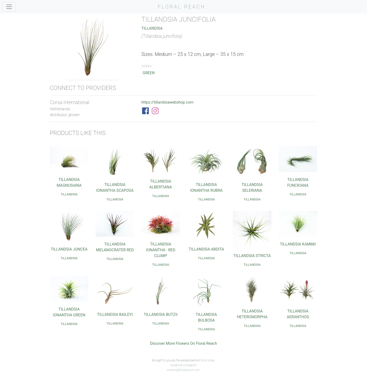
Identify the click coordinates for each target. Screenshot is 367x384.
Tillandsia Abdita (206, 249)
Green (149, 73)
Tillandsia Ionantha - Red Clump (160, 250)
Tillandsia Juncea (69, 249)
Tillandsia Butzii (160, 314)
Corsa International (86, 80)
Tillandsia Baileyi (115, 314)
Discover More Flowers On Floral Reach (183, 343)
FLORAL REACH (181, 7)
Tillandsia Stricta (252, 255)
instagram (190, 365)
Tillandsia (152, 28)
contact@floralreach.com (183, 370)
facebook (176, 365)
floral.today (207, 360)
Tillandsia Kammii (298, 244)
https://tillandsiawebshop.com (167, 102)
